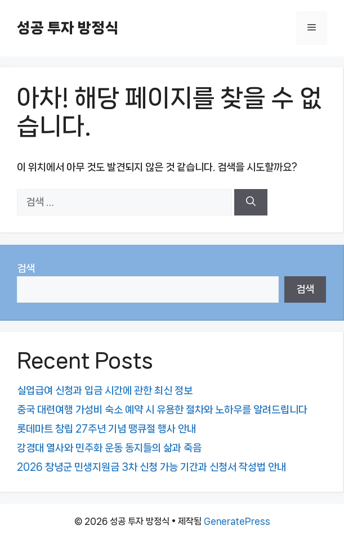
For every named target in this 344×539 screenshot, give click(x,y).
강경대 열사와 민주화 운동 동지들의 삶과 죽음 (109, 448)
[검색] (250, 202)
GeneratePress (237, 521)
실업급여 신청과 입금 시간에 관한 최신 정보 (105, 390)
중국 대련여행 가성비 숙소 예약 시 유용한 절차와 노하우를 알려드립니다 (162, 410)
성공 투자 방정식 (67, 27)
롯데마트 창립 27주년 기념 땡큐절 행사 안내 (106, 429)
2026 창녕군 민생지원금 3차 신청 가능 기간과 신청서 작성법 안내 (151, 467)
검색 (26, 268)
